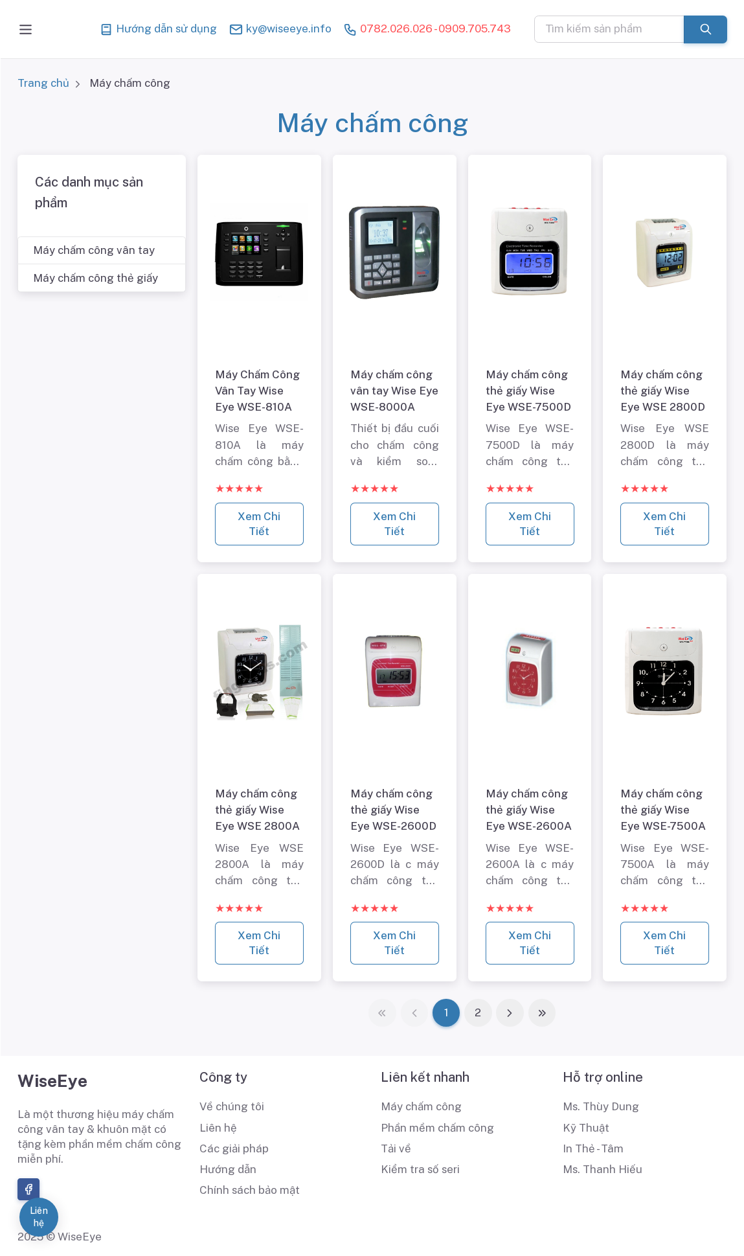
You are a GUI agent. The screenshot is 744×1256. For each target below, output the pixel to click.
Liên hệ (218, 1127)
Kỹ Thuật (586, 1127)
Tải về (396, 1148)
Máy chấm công (421, 1106)
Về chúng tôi (231, 1106)
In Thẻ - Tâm (593, 1148)
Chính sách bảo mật (249, 1189)
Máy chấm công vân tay (94, 250)
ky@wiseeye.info (280, 29)
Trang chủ (43, 82)
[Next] (510, 1013)
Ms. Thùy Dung (601, 1106)
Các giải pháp (234, 1148)
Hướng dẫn (227, 1169)
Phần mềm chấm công (437, 1127)
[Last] (542, 1013)
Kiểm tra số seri (420, 1169)
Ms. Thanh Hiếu (602, 1169)
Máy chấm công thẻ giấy (95, 277)
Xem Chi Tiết (259, 523)
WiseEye (52, 1081)
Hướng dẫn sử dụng (158, 29)
